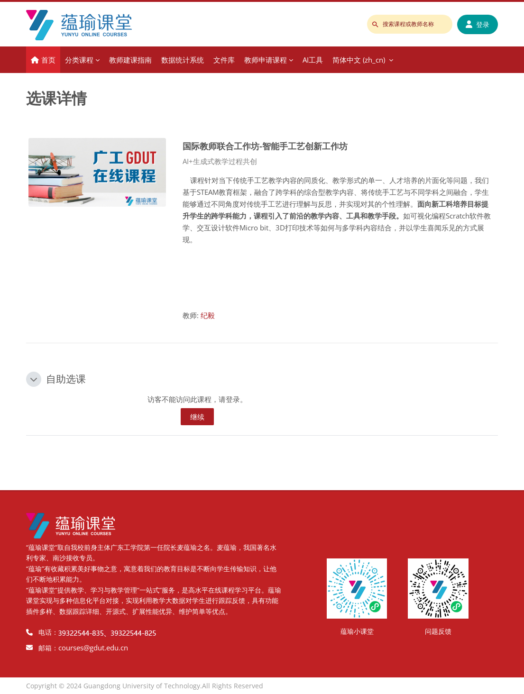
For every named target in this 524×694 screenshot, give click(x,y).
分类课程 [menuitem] (79, 59)
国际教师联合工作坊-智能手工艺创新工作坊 (265, 146)
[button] (33, 379)
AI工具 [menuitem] (313, 59)
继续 (197, 416)
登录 (477, 24)
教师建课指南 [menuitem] (130, 59)
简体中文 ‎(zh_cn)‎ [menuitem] (358, 59)
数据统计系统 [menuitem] (182, 59)
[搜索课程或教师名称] (409, 24)
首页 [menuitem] (48, 59)
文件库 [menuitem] (224, 59)
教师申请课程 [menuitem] (265, 59)
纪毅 (208, 315)
